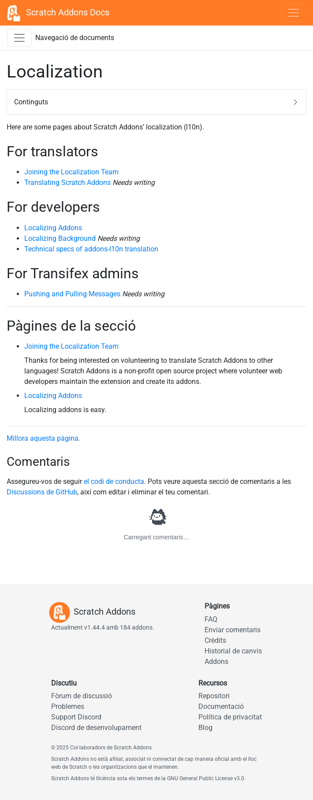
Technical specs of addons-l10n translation (91, 249)
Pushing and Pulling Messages (72, 294)
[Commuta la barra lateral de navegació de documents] (19, 38)
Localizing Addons (53, 228)
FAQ (211, 619)
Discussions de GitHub (42, 492)
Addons (216, 661)
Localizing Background (60, 238)
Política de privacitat (230, 717)
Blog (205, 727)
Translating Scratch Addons (67, 182)
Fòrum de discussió (81, 696)
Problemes (67, 706)
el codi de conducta (114, 481)
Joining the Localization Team (71, 172)
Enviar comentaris (233, 630)
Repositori (214, 696)
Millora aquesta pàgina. (43, 438)
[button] (156, 102)
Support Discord (76, 717)
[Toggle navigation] (293, 13)
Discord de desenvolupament (96, 727)
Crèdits (215, 640)
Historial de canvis (233, 651)
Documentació (221, 706)
